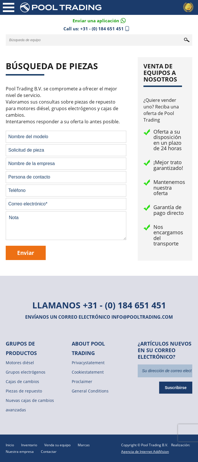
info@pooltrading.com (142, 317)
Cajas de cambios (22, 381)
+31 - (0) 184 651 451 (102, 28)
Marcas (84, 445)
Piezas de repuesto (24, 391)
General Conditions (90, 391)
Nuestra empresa (20, 451)
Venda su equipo (57, 445)
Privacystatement (88, 362)
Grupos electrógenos (25, 372)
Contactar (49, 451)
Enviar (25, 253)
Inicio (10, 445)
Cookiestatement (88, 372)
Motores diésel (20, 362)
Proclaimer (82, 381)
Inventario (29, 445)
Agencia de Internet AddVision (145, 451)
